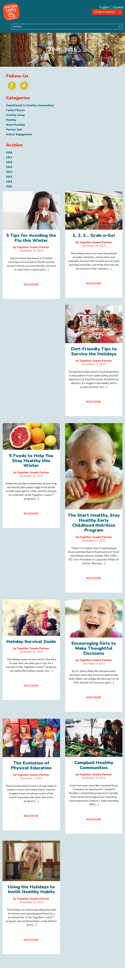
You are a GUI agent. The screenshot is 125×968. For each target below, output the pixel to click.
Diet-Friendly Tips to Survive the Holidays (94, 351)
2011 (9, 186)
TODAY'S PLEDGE (104, 11)
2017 (9, 157)
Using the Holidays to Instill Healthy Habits (31, 889)
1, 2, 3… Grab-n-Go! (94, 235)
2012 (9, 181)
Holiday (11, 120)
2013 (9, 176)
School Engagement (19, 134)
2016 (9, 162)
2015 (9, 167)
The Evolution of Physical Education (31, 765)
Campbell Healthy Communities (93, 765)
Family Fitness (15, 110)
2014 (9, 172)
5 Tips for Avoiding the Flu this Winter (31, 237)
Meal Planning (15, 124)
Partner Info (14, 129)
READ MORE (31, 284)
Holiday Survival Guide (31, 642)
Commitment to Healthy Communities (30, 105)
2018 (9, 152)
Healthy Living (15, 115)
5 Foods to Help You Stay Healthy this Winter (31, 461)
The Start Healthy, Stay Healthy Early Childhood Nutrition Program (94, 522)
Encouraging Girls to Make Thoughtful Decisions (93, 648)
